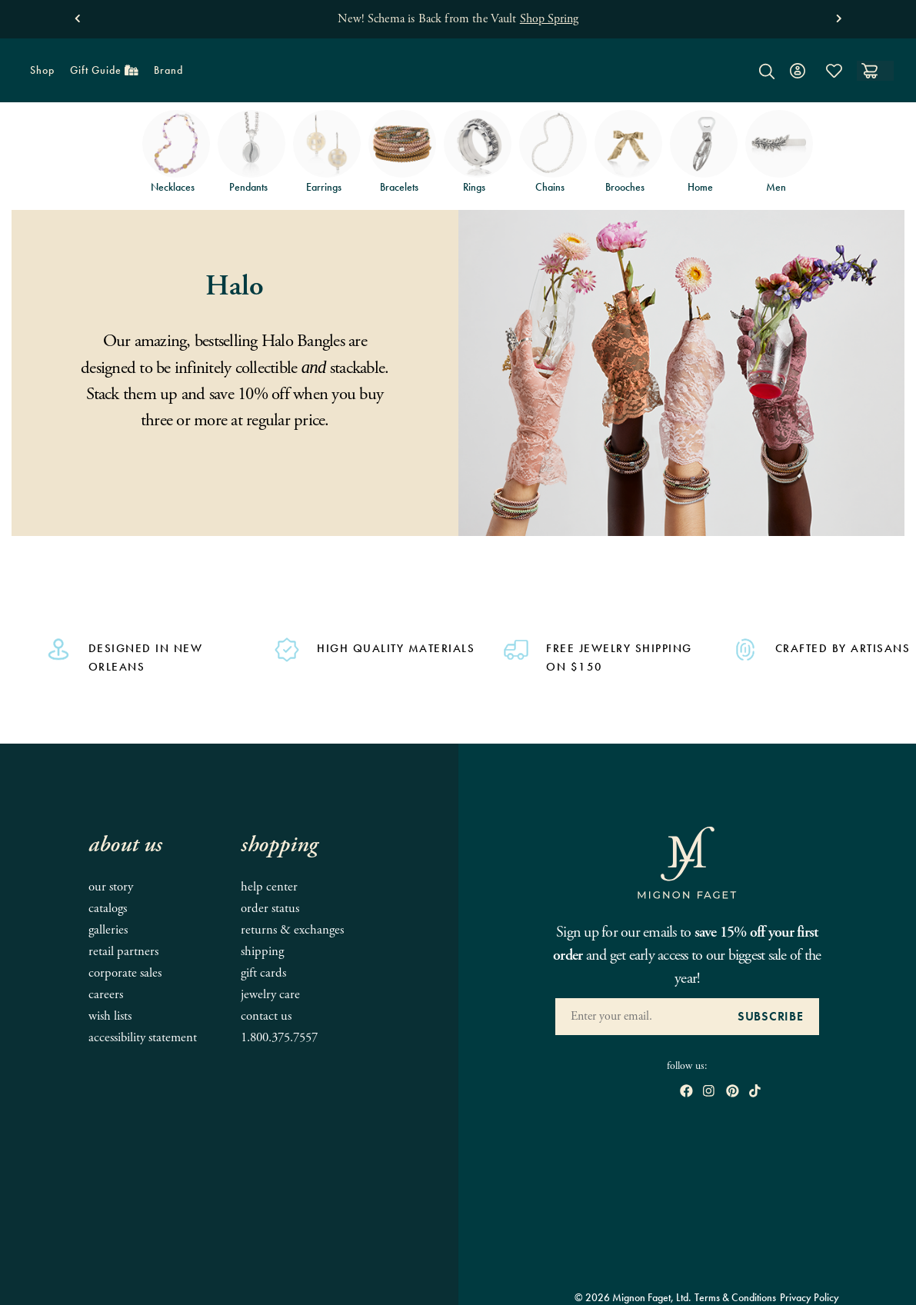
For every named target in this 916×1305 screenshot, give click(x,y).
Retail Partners (123, 952)
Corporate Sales (125, 973)
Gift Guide (100, 75)
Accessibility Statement (142, 1038)
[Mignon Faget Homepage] (457, 82)
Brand (164, 75)
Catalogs (107, 909)
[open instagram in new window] (708, 1092)
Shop (38, 75)
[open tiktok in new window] (755, 1092)
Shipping (262, 952)
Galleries (108, 930)
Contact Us (266, 1016)
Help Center (269, 887)
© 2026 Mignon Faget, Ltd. (633, 1297)
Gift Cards (263, 973)
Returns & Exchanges (292, 930)
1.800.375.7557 (279, 1038)
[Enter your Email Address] (638, 1016)
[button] (77, 15)
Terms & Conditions (735, 1297)
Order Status (270, 909)
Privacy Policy (809, 1297)
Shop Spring (549, 19)
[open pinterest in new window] (732, 1092)
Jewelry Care (270, 995)
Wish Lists (110, 1016)
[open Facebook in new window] (686, 1092)
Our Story (110, 887)
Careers (105, 995)
